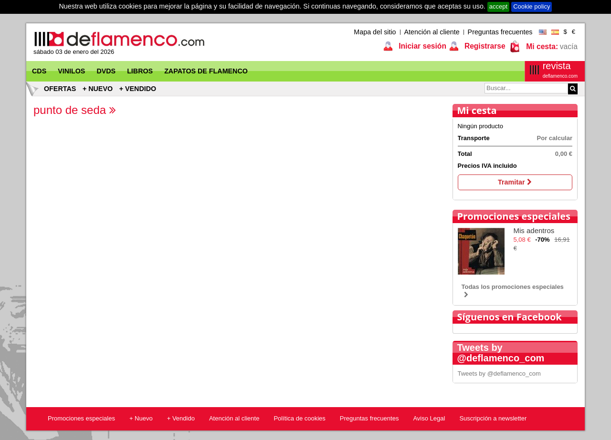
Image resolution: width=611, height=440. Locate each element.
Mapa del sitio (375, 32)
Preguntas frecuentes (500, 32)
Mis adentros (534, 230)
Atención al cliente (432, 32)
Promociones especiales (513, 216)
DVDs (106, 71)
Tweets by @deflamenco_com (499, 373)
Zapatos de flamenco (206, 71)
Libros (140, 71)
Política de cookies (299, 418)
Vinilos (71, 71)
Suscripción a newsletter (493, 418)
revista (560, 70)
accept (498, 6)
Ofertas (60, 88)
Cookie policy (531, 6)
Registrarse (484, 46)
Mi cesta (477, 110)
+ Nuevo (98, 88)
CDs (39, 71)
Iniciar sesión (421, 46)
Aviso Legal (429, 418)
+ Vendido (137, 88)
